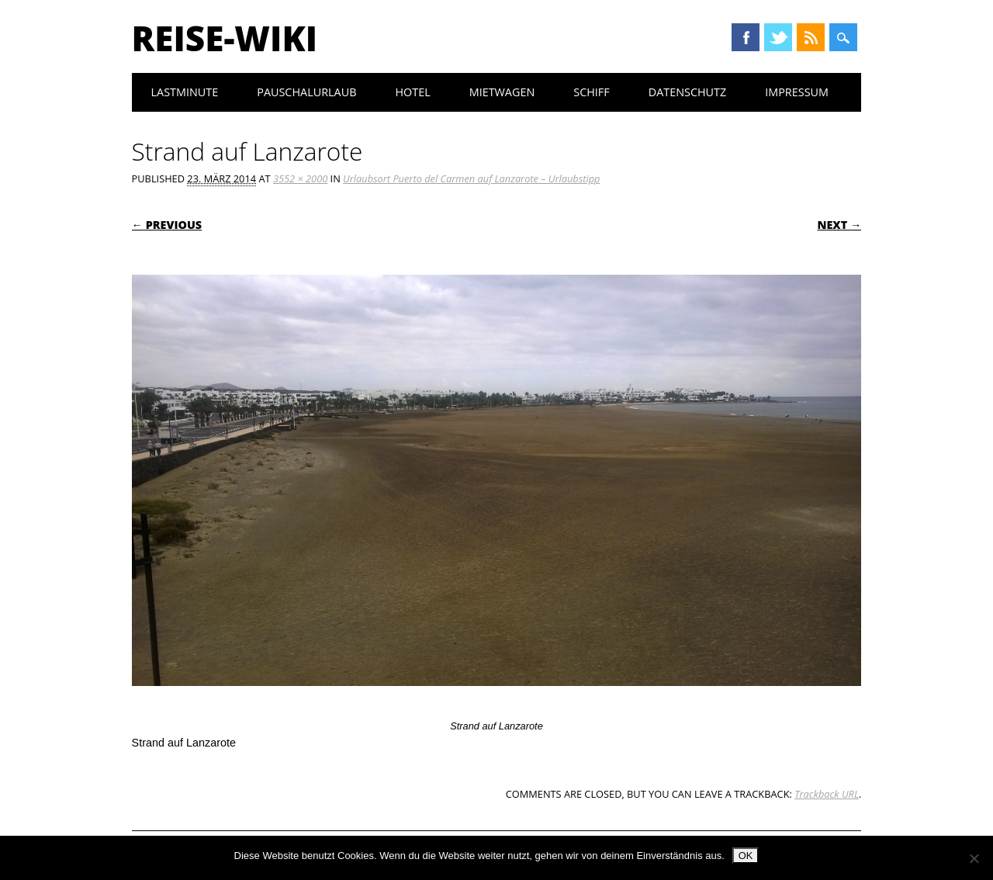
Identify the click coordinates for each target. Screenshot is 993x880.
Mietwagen (502, 92)
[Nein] (973, 858)
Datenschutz (688, 92)
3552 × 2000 (300, 178)
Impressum (797, 92)
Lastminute (185, 92)
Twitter (778, 37)
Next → (839, 224)
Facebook (745, 37)
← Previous (167, 224)
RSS (811, 37)
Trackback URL (826, 794)
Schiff (591, 92)
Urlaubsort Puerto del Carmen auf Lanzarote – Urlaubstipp (471, 178)
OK (746, 855)
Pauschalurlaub (306, 92)
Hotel (412, 92)
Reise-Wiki (224, 38)
